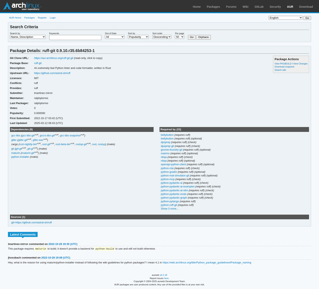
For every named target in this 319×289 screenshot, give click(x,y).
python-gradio (169, 171)
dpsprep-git (168, 146)
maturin (15, 152)
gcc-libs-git (28, 135)
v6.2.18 (163, 275)
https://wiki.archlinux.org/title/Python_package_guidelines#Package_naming (207, 262)
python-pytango (170, 201)
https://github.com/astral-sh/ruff (52, 73)
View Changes (300, 63)
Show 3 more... (169, 208)
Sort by (131, 33)
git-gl (30, 148)
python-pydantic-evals (174, 194)
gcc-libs (15, 135)
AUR (290, 6)
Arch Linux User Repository (22, 6)
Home (197, 6)
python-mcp (168, 179)
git (12, 148)
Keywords (54, 33)
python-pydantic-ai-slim (175, 190)
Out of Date (110, 33)
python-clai (167, 168)
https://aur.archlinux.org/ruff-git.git (53, 58)
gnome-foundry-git (172, 149)
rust (94, 144)
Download (306, 6)
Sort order (157, 33)
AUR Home (15, 17)
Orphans (203, 37)
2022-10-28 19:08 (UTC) (55, 257)
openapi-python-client (174, 164)
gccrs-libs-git (47, 135)
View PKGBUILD (283, 63)
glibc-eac (38, 139)
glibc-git (22, 139)
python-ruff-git (169, 204)
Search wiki (280, 70)
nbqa (164, 157)
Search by (15, 33)
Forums (231, 6)
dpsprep (166, 142)
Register (42, 17)
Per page (179, 33)
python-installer (20, 156)
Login (53, 17)
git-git (19, 148)
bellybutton (167, 134)
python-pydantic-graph (174, 197)
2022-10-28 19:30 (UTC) (62, 244)
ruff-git (38, 63)
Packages (213, 6)
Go (192, 37)
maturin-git (28, 152)
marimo (165, 153)
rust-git (46, 144)
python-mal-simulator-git (175, 175)
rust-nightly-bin (28, 144)
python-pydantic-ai (172, 182)
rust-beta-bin (63, 144)
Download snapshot (284, 66)
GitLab (259, 6)
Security (275, 6)
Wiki (246, 6)
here (166, 278)
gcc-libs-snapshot (70, 135)
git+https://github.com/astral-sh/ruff (31, 222)
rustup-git (81, 144)
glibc (14, 139)
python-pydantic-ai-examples (178, 186)
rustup (101, 144)
